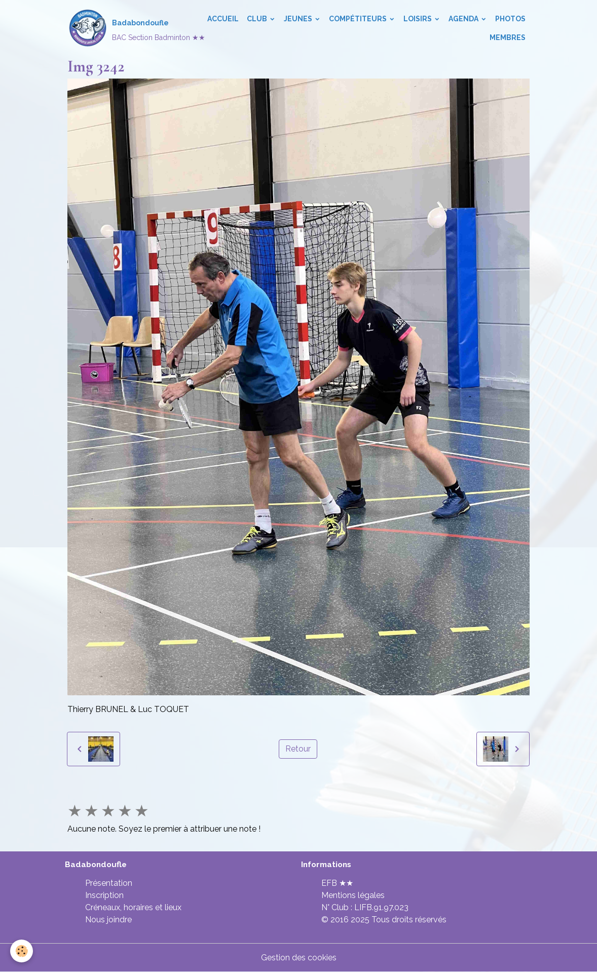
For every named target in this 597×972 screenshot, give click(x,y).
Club (258, 19)
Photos (510, 19)
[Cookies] (21, 951)
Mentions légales (353, 895)
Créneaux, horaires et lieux (133, 907)
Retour (298, 749)
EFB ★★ (337, 883)
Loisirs (418, 19)
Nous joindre (108, 919)
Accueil (223, 19)
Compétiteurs (358, 19)
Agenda (464, 19)
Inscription (104, 895)
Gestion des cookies (299, 957)
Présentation (108, 883)
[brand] (129, 28)
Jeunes (299, 19)
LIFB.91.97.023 (381, 907)
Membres (508, 37)
